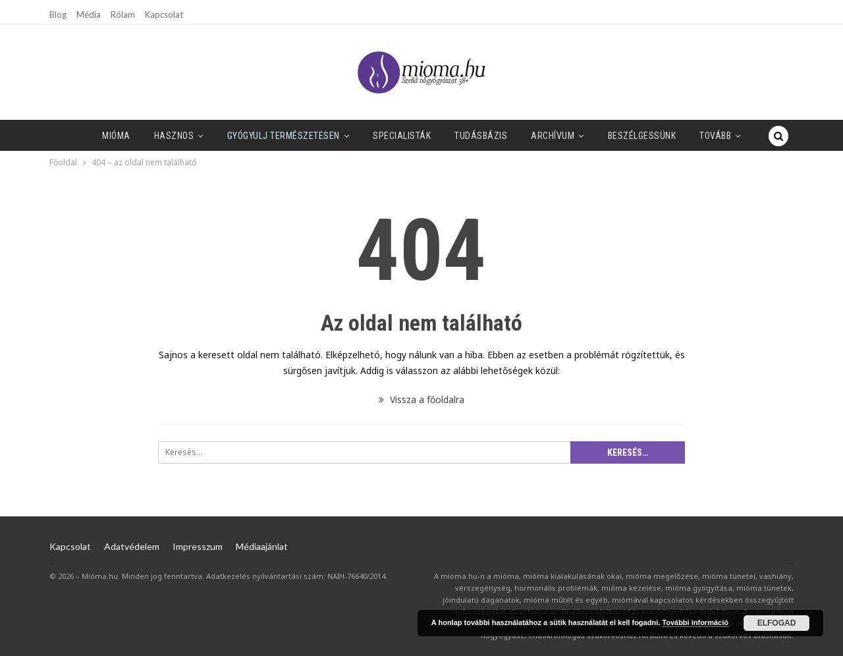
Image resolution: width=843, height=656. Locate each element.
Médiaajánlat (262, 546)
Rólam (123, 14)
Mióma (116, 135)
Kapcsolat (164, 14)
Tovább (715, 135)
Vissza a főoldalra (421, 399)
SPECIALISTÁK (402, 135)
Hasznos (174, 135)
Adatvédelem (131, 546)
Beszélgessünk (642, 135)
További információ (695, 622)
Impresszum (198, 546)
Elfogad (776, 623)
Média (88, 14)
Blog (58, 14)
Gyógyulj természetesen (283, 135)
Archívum (552, 135)
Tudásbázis (480, 135)
